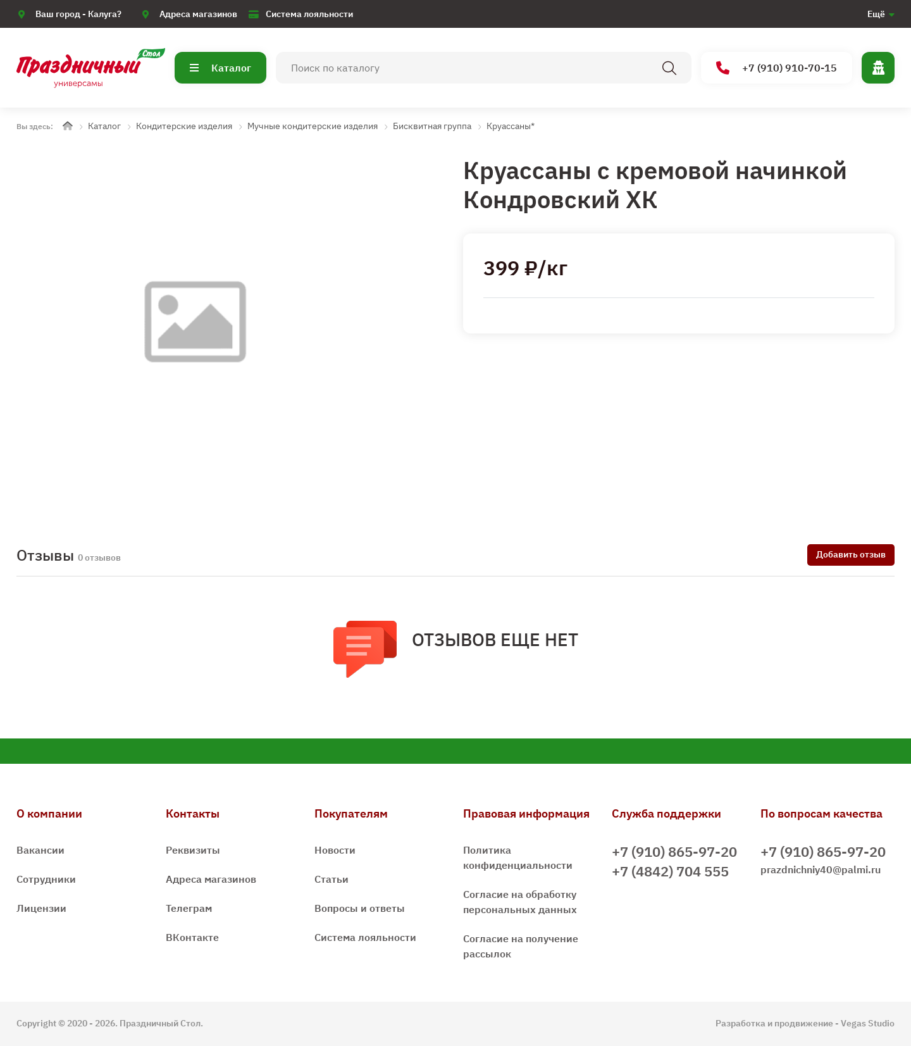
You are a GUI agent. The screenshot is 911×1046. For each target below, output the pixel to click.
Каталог (220, 67)
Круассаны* (510, 126)
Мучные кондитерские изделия (312, 126)
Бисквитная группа (432, 126)
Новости (335, 850)
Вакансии (40, 850)
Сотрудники (46, 879)
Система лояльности (309, 14)
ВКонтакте (192, 937)
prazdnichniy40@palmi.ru (820, 869)
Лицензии (41, 908)
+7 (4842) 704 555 (670, 871)
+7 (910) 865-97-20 (674, 851)
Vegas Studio (868, 1023)
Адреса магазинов (198, 14)
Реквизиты (193, 850)
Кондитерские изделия (184, 126)
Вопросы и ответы (359, 908)
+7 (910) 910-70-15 (776, 68)
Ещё (876, 14)
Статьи (331, 879)
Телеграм (189, 908)
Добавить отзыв (851, 554)
